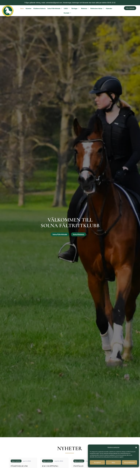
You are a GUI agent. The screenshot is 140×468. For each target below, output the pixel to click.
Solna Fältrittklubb (54, 8)
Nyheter (29, 8)
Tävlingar (75, 8)
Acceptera (97, 462)
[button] (136, 447)
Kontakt (67, 13)
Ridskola (84, 8)
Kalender (109, 8)
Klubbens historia (39, 8)
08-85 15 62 (111, 2)
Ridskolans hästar (97, 8)
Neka (113, 462)
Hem (22, 8)
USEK (66, 8)
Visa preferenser (129, 462)
